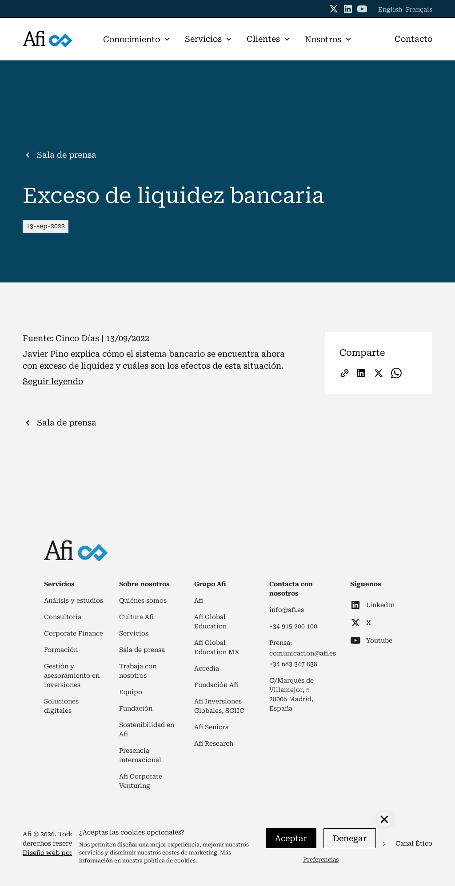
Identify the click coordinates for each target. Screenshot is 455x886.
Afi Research (213, 743)
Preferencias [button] (321, 859)
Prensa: (280, 642)
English (390, 9)
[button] (137, 39)
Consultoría (62, 616)
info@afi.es (286, 609)
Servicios (133, 633)
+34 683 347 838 (293, 663)
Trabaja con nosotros (137, 671)
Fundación (135, 708)
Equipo (130, 691)
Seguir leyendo (53, 381)
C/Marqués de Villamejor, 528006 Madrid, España (291, 694)
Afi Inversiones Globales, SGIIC (219, 706)
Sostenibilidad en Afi (146, 729)
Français (419, 9)
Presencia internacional (140, 755)
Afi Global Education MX (216, 647)
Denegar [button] (350, 838)
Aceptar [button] (291, 838)
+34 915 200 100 (293, 626)
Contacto (413, 39)
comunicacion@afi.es (302, 653)
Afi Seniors (211, 727)
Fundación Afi (216, 684)
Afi (198, 600)
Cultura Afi (136, 616)
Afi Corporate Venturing (140, 781)
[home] (47, 39)
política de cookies (170, 861)
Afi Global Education (210, 621)
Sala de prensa (142, 649)
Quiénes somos (143, 600)
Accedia (206, 668)
